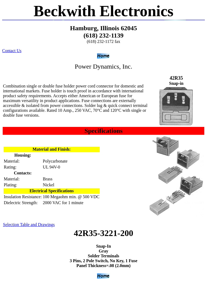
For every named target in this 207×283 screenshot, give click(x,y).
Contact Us (12, 50)
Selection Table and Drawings (29, 224)
